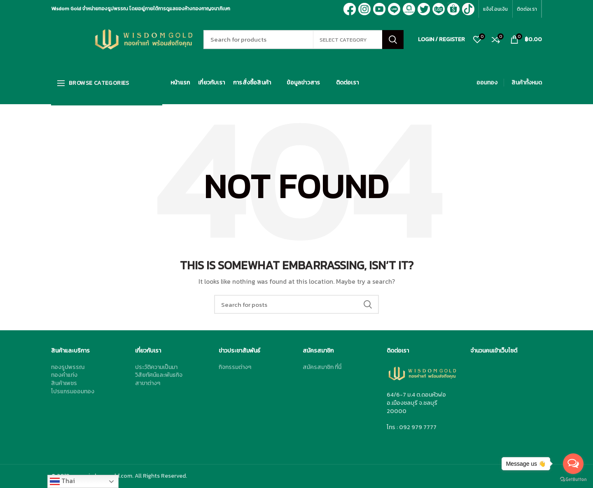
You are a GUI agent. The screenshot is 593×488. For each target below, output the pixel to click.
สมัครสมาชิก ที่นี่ (322, 367)
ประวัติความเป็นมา (156, 367)
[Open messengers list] (573, 463)
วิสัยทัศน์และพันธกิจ (158, 375)
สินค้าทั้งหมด (526, 82)
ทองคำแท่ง (64, 375)
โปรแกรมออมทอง (72, 391)
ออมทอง (486, 82)
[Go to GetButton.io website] (573, 479)
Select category (343, 40)
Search (393, 39)
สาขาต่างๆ (147, 383)
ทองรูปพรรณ (67, 367)
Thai (62, 481)
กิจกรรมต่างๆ (235, 367)
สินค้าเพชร (64, 383)
